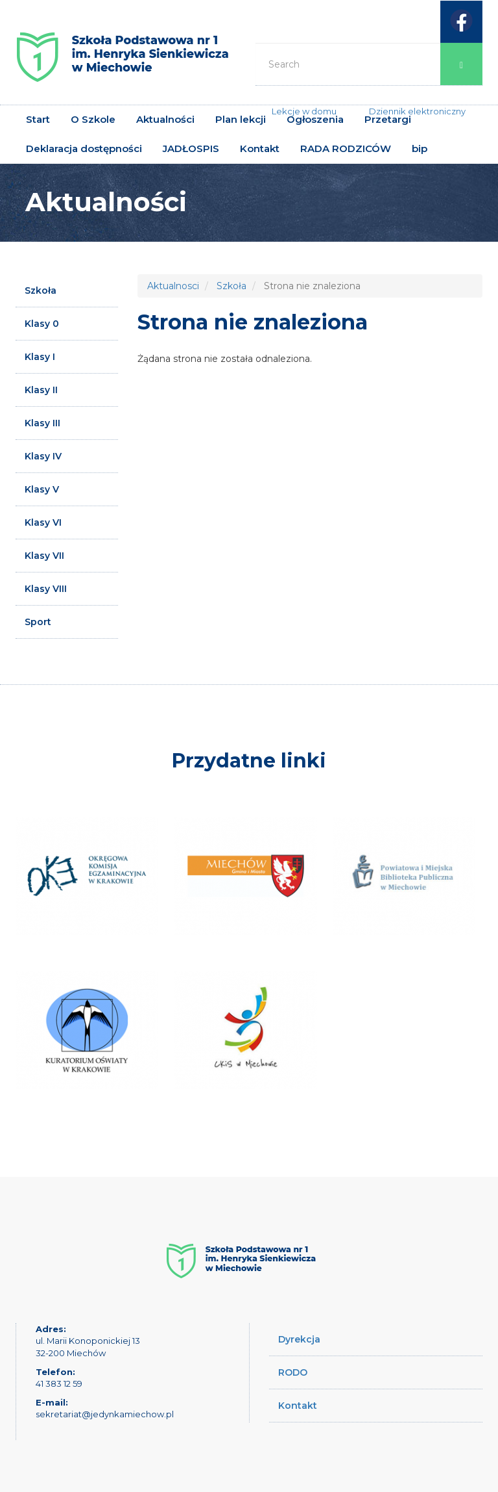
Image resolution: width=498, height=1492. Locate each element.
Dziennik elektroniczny (417, 111)
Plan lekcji (240, 119)
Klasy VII (44, 555)
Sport (38, 622)
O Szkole (93, 119)
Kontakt (259, 148)
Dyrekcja (299, 1339)
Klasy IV (43, 456)
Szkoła (40, 290)
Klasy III (42, 423)
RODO (292, 1372)
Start (38, 119)
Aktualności (165, 119)
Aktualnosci (173, 286)
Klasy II (41, 390)
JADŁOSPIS (191, 148)
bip (419, 148)
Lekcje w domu (304, 111)
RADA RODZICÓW (345, 148)
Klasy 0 (42, 323)
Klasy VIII (46, 589)
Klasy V (42, 489)
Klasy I (40, 357)
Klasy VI (43, 522)
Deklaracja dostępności (84, 148)
